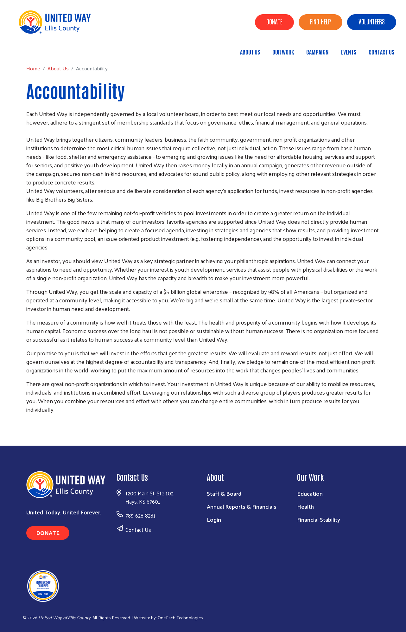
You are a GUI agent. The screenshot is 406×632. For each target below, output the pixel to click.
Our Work (283, 51)
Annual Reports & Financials (241, 506)
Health (305, 506)
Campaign (317, 51)
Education (310, 493)
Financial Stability (318, 519)
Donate (274, 21)
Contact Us (381, 51)
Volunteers (371, 21)
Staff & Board (224, 493)
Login (214, 519)
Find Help (320, 21)
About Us (250, 51)
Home (37, 49)
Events (348, 51)
